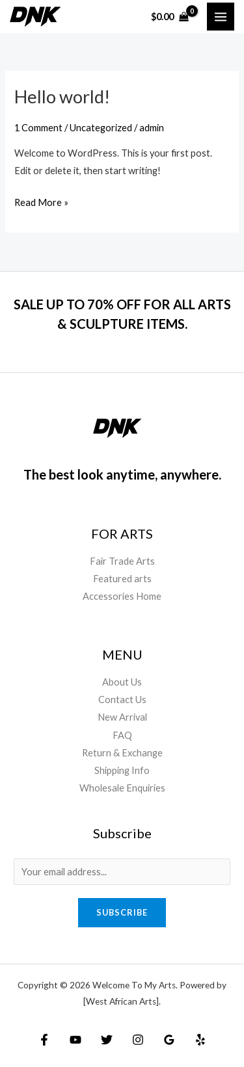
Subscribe (122, 912)
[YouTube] (75, 1040)
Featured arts (122, 578)
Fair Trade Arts (122, 561)
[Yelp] (200, 1040)
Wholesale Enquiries (122, 787)
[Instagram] (138, 1040)
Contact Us (122, 699)
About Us (122, 682)
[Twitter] (107, 1040)
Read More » (41, 201)
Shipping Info (122, 770)
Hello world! (62, 96)
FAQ (122, 735)
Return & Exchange (122, 752)
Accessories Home (122, 596)
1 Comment (38, 127)
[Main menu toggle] (220, 16)
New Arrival (122, 717)
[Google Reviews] (169, 1040)
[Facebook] (44, 1040)
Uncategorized (101, 127)
